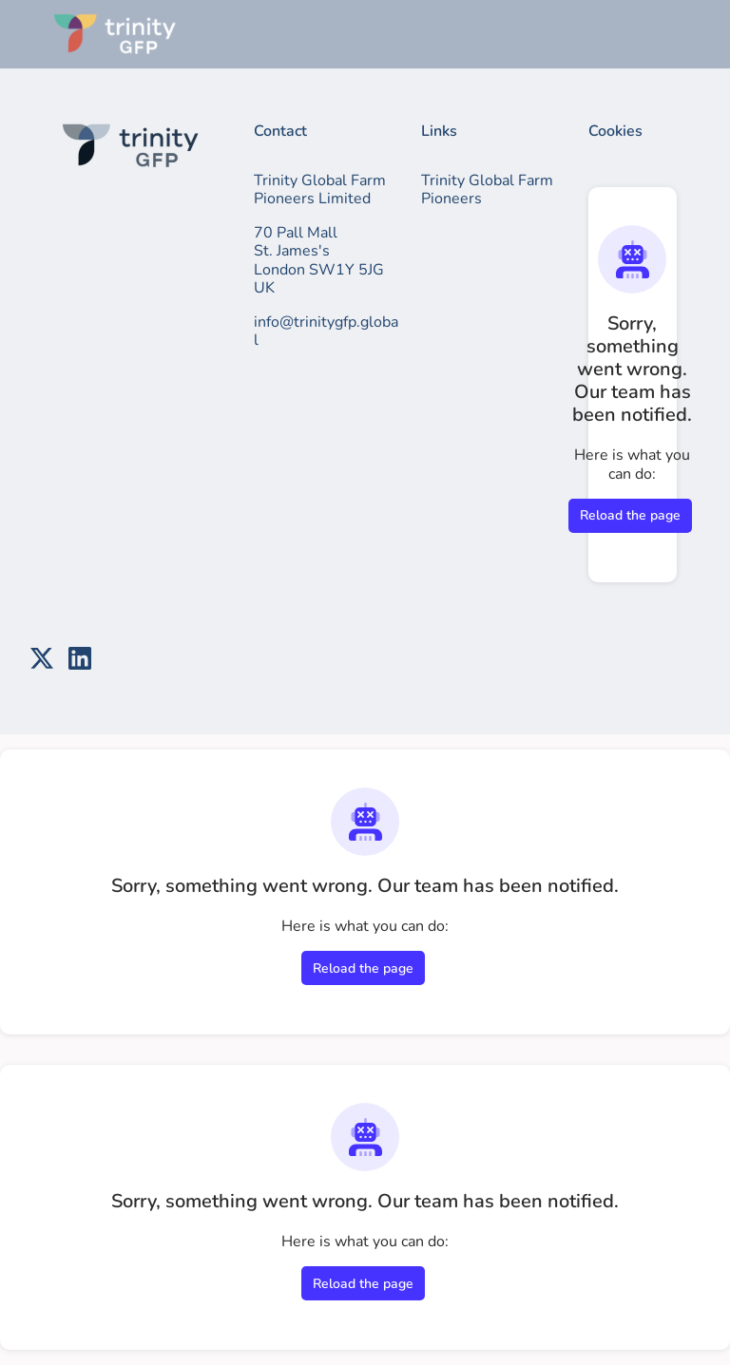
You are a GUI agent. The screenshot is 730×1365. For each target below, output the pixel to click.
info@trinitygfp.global (326, 331)
